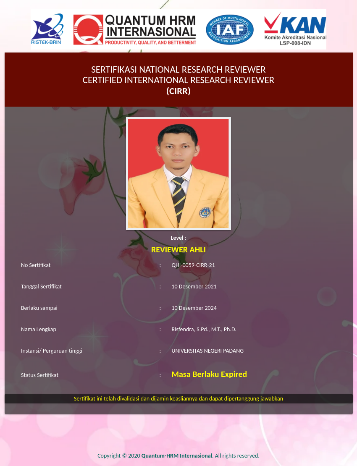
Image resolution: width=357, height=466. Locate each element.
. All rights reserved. (201, 455)
